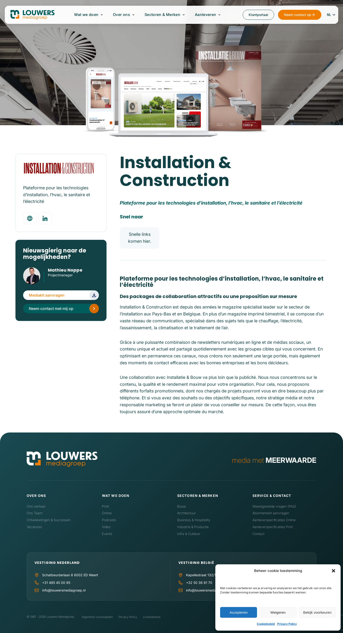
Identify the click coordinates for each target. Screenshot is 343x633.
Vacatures (34, 527)
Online (107, 513)
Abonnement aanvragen (270, 513)
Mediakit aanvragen (47, 295)
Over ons (121, 14)
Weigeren (278, 612)
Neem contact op (297, 15)
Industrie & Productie (193, 527)
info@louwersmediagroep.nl (64, 590)
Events (107, 534)
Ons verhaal (36, 506)
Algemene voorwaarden (97, 617)
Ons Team (34, 513)
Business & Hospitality (193, 520)
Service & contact (271, 496)
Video (106, 527)
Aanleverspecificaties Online (274, 520)
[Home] (62, 460)
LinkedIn (50, 281)
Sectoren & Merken (163, 14)
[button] (333, 570)
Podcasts (109, 520)
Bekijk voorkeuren (317, 612)
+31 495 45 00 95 (56, 583)
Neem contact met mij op (51, 308)
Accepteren (239, 612)
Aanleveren (205, 14)
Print (105, 506)
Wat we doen (86, 14)
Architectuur (186, 513)
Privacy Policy (287, 624)
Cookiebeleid (266, 624)
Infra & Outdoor (188, 534)
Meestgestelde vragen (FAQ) (274, 506)
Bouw (181, 506)
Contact (258, 534)
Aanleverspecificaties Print (272, 527)
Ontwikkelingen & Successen (49, 520)
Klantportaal (258, 15)
